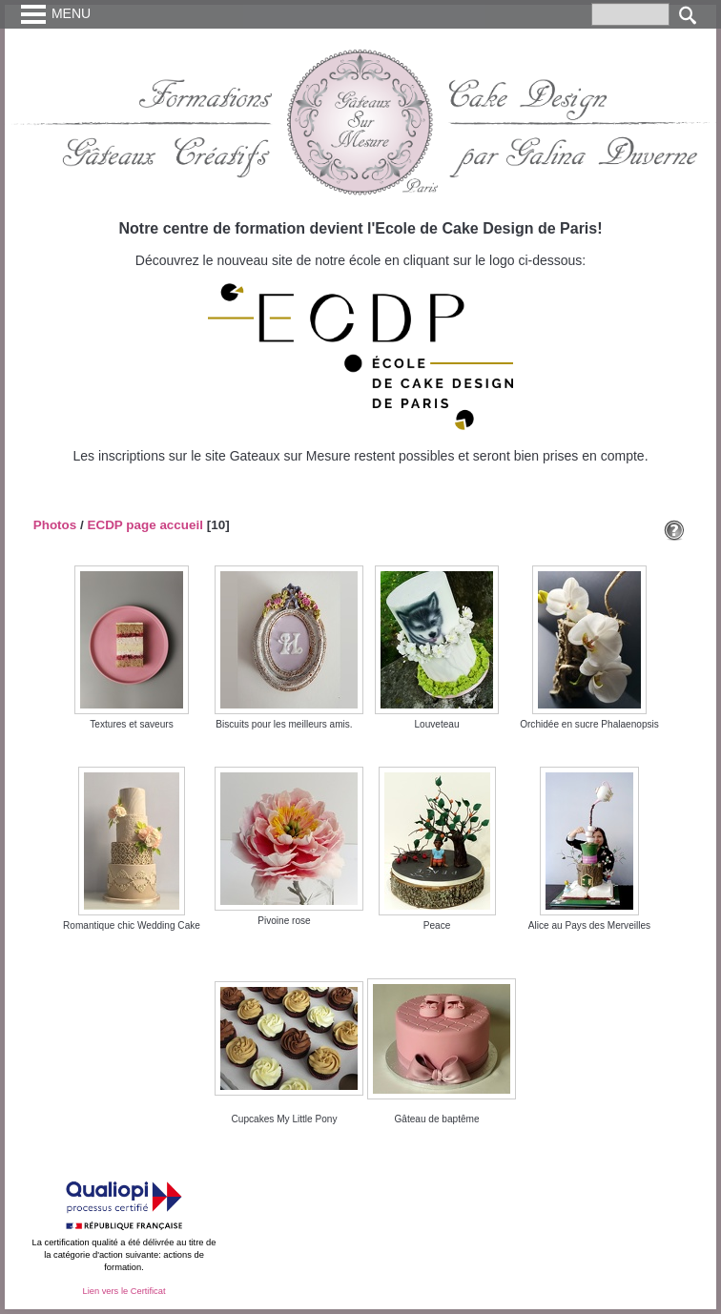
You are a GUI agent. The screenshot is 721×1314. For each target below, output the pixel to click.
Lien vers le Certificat (123, 1291)
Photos (55, 525)
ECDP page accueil (145, 525)
